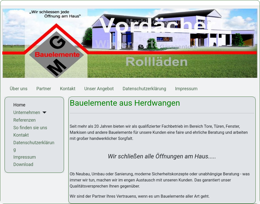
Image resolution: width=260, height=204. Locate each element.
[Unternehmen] (43, 113)
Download (23, 164)
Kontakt (67, 88)
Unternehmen (26, 112)
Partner (43, 88)
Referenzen (24, 120)
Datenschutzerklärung (144, 88)
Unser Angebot (99, 88)
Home (19, 104)
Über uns (18, 88)
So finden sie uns (30, 127)
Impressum (186, 88)
